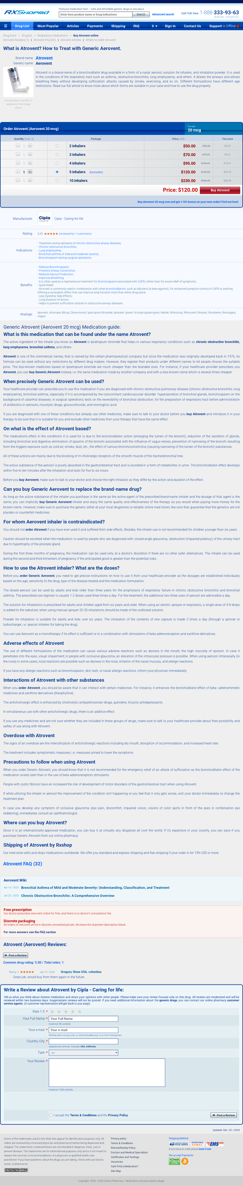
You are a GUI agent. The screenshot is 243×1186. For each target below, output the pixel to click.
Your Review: (36, 1061)
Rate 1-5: (39, 1011)
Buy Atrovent (220, 190)
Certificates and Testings (125, 1157)
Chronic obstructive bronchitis (57, 246)
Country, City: (36, 1041)
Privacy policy (118, 1138)
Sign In (170, 26)
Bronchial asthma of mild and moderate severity (69, 254)
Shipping (118, 26)
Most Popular (48, 26)
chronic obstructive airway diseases (98, 243)
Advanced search (163, 14)
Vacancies (117, 1161)
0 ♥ (155, 26)
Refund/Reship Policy (123, 1147)
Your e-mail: (36, 1030)
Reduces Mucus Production (56, 274)
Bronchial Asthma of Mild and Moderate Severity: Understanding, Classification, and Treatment (95, 888)
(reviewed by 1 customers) (75, 233)
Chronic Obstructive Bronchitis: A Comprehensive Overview (67, 896)
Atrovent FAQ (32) (22, 864)
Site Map (116, 1170)
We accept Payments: (181, 1155)
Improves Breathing (51, 277)
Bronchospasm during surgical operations (65, 257)
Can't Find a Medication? (124, 1166)
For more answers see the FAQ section (30, 932)
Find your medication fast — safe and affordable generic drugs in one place (101, 9)
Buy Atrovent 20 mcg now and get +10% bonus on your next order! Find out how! (188, 201)
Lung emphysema (50, 250)
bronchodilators (116, 288)
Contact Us (192, 26)
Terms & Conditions (122, 1143)
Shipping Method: (179, 1138)
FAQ (136, 26)
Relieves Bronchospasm (54, 267)
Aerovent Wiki (15, 880)
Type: (41, 1052)
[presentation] (79, 1101)
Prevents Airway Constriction (57, 270)
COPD (141, 281)
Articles (73, 26)
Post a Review (16, 955)
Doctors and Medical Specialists (129, 1152)
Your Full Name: (34, 1018)
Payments (95, 26)
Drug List (22, 26)
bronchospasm (107, 281)
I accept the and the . (89, 1115)
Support (224, 26)
